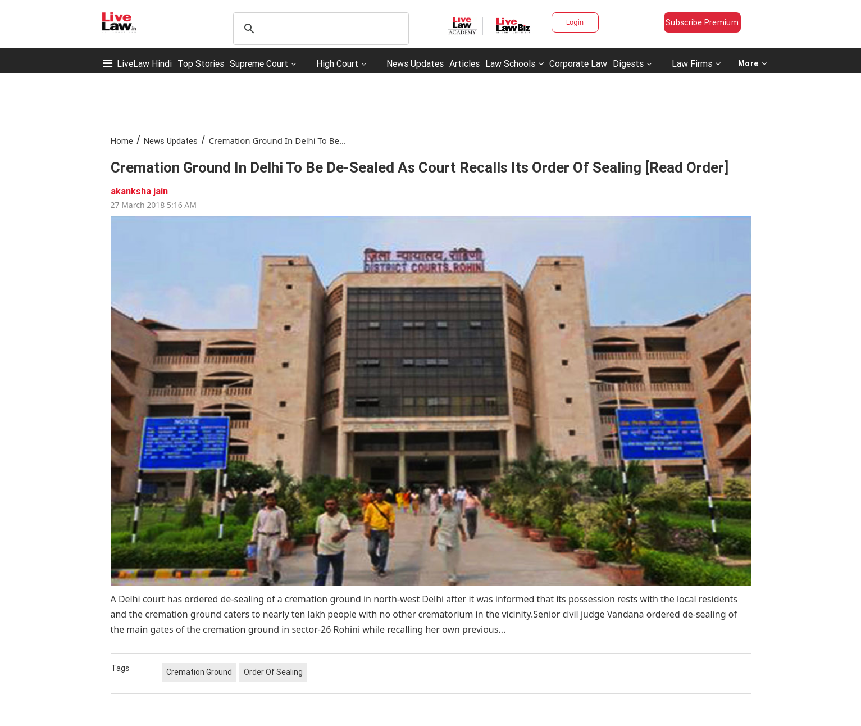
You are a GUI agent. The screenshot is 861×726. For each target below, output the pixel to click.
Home (122, 140)
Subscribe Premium (702, 22)
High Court (337, 63)
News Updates (415, 63)
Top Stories (200, 63)
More (752, 63)
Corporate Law (578, 63)
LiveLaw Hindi (144, 63)
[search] (319, 28)
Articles (464, 63)
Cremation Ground (199, 672)
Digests (628, 63)
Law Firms (696, 63)
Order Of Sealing (273, 672)
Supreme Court (259, 63)
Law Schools (514, 63)
